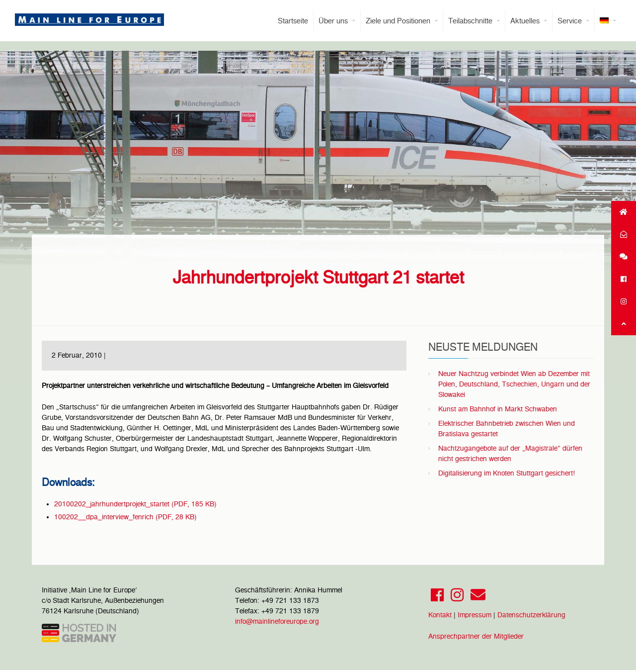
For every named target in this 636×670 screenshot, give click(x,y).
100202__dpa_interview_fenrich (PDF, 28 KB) (125, 517)
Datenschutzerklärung (531, 615)
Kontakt (440, 615)
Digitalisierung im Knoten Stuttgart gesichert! (506, 473)
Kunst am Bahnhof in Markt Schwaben (497, 409)
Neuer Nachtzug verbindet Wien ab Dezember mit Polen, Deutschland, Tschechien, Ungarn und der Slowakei (514, 384)
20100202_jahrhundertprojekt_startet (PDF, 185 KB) (135, 504)
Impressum (474, 615)
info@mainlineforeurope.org (277, 621)
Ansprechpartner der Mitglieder (476, 636)
